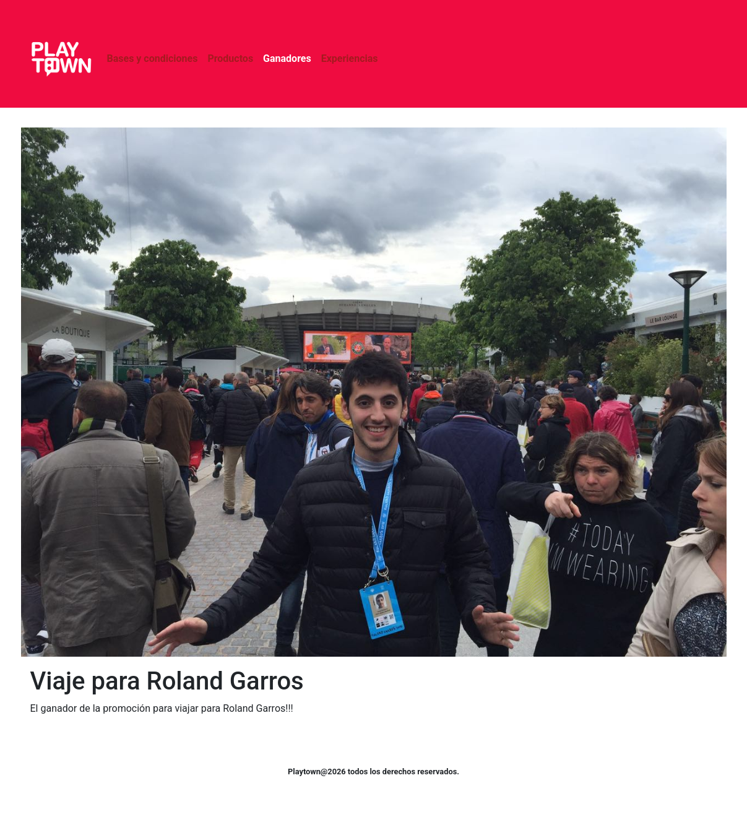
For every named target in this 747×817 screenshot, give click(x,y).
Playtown (61, 59)
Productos (230, 58)
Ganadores (287, 58)
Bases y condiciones (152, 58)
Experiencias (349, 58)
